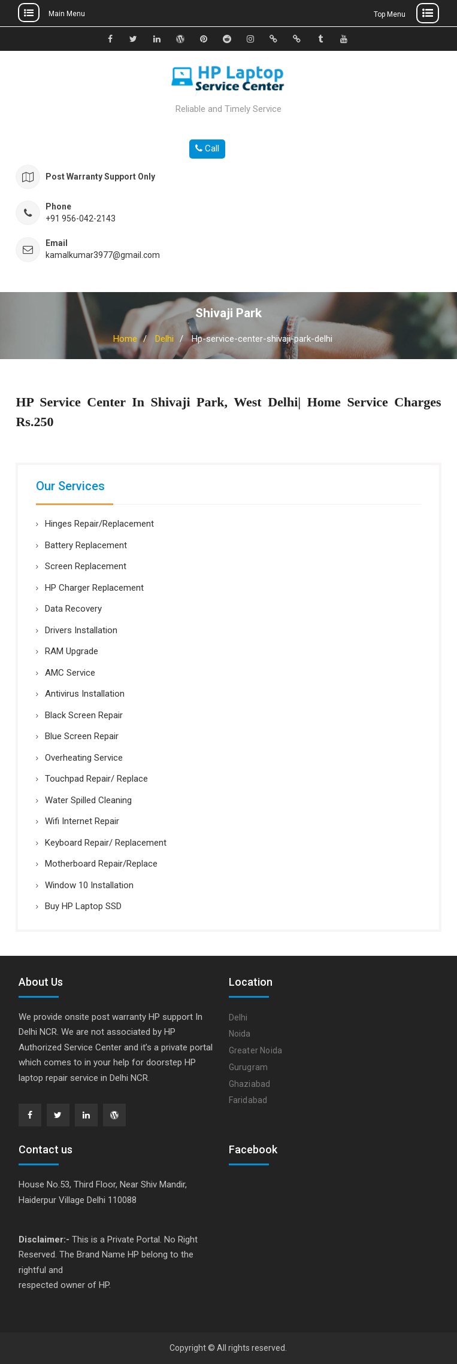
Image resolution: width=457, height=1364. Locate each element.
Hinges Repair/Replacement (99, 523)
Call (207, 148)
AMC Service (70, 672)
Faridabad (248, 1100)
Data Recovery (73, 608)
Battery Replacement (86, 545)
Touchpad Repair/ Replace (96, 778)
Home (125, 338)
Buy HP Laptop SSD (83, 906)
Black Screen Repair (84, 715)
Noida (240, 1033)
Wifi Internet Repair (82, 821)
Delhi (164, 338)
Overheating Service (84, 757)
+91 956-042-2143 (81, 218)
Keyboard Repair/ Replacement (106, 842)
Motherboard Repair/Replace (101, 863)
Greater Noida (256, 1050)
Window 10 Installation (89, 885)
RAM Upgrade (71, 651)
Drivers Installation (81, 630)
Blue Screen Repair (82, 736)
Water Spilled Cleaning (88, 800)
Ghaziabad (250, 1084)
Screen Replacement (85, 566)
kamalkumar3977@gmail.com (103, 255)
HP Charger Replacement (94, 587)
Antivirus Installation (85, 693)
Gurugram (248, 1067)
